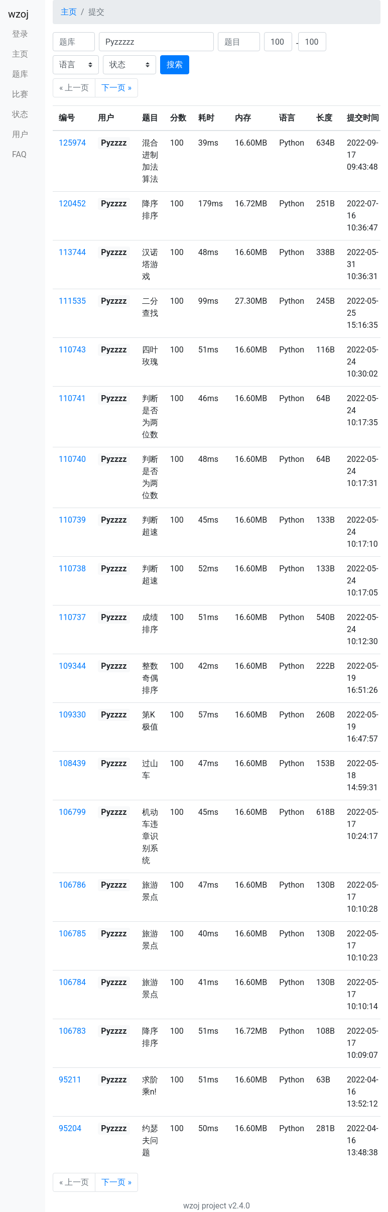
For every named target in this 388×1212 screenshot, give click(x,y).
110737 (72, 617)
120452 (72, 203)
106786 (72, 885)
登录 (20, 34)
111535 (72, 301)
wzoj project (204, 1205)
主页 (20, 54)
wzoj (18, 14)
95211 (70, 1079)
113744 (72, 252)
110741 (72, 398)
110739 (72, 520)
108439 (72, 763)
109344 (72, 666)
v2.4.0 (239, 1205)
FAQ (19, 154)
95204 (70, 1128)
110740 (72, 459)
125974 (72, 143)
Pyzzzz (113, 143)
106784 (72, 982)
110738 (72, 568)
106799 (72, 812)
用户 (20, 134)
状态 (20, 114)
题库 (20, 74)
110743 (72, 349)
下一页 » (116, 87)
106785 (72, 933)
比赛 (20, 94)
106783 (72, 1031)
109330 (72, 714)
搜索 (175, 64)
